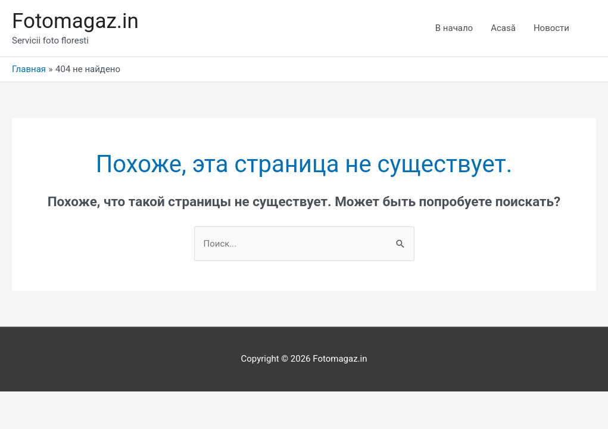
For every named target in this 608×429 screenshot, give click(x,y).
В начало (454, 28)
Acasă (503, 28)
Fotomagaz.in (75, 21)
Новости (551, 28)
